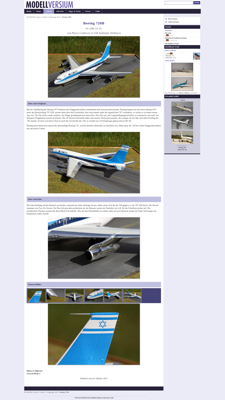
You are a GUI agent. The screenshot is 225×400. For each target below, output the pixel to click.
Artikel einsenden (173, 22)
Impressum (106, 398)
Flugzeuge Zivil (54, 17)
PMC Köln (168, 33)
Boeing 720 (182, 147)
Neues (38, 11)
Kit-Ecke (60, 11)
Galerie (49, 11)
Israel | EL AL (182, 149)
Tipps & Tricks (74, 11)
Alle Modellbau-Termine (172, 43)
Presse (88, 11)
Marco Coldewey (184, 93)
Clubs (97, 11)
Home (29, 11)
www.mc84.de (33, 373)
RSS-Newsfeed (172, 19)
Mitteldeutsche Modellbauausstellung (176, 38)
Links (112, 398)
